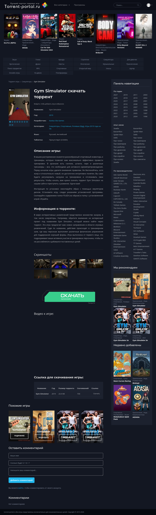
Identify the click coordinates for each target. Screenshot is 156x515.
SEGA (135, 234)
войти (20, 488)
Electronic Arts (139, 174)
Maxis (116, 217)
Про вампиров (120, 144)
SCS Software (138, 231)
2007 (135, 107)
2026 (116, 98)
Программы (79, 5)
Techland (137, 228)
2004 (135, 116)
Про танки (118, 141)
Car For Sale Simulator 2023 (47, 48)
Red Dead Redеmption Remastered (64, 43)
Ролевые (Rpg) (78, 126)
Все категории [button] (61, 5)
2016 (125, 104)
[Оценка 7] (25, 121)
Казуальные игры (139, 303)
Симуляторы (27, 40)
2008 (135, 104)
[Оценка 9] (10, 125)
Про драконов (120, 150)
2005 (135, 113)
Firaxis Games (139, 192)
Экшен (6, 40)
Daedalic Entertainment (139, 178)
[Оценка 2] (12, 121)
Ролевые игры (137, 381)
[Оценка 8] (27, 121)
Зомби (116, 128)
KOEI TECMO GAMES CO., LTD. (120, 182)
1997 (145, 113)
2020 (116, 116)
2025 (116, 101)
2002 (145, 98)
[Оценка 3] (15, 121)
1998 (145, 110)
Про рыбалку (119, 147)
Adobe (116, 186)
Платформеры (119, 415)
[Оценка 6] (22, 121)
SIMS (116, 138)
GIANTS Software (140, 258)
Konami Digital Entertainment (139, 196)
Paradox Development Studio (138, 206)
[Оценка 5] (20, 121)
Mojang (136, 189)
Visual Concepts (139, 221)
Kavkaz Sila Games (56, 120)
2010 (135, 98)
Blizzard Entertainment (119, 230)
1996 (145, 116)
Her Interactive (120, 241)
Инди (24, 45)
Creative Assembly (121, 256)
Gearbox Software (140, 255)
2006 (135, 110)
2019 (51, 115)
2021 (116, 113)
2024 (116, 104)
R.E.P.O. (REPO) (10, 43)
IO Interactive (138, 225)
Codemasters (119, 220)
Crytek (136, 212)
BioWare (117, 226)
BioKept (136, 383)
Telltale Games (120, 205)
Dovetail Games (139, 237)
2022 (116, 110)
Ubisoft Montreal (120, 178)
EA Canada (118, 202)
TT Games (137, 243)
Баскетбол (118, 131)
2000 (145, 104)
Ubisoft (116, 193)
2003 (145, 95)
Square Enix (118, 211)
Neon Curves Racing (122, 381)
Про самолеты (139, 159)
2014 (125, 110)
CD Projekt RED (139, 240)
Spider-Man (118, 134)
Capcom (117, 196)
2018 (125, 98)
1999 (145, 107)
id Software (118, 253)
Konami (136, 218)
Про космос (118, 159)
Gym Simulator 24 (121, 340)
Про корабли (119, 156)
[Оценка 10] (12, 125)
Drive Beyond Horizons (122, 46)
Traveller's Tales (139, 252)
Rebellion (137, 186)
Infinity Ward (138, 215)
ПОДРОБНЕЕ (19, 436)
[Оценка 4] (17, 121)
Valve (116, 250)
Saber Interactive (140, 201)
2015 (125, 107)
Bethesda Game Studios (120, 236)
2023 (116, 107)
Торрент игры (14, 81)
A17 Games (138, 249)
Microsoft (117, 214)
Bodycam (99, 53)
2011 (135, 95)
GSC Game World (121, 175)
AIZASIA (136, 417)
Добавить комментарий (21, 480)
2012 (125, 116)
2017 (125, 101)
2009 (135, 101)
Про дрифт (118, 153)
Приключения (28, 43)
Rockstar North (120, 189)
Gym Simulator (120, 306)
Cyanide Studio (139, 183)
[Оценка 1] (10, 121)
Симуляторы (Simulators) (46, 44)
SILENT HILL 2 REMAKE (141, 46)
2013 (125, 113)
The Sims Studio (120, 208)
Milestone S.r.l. (119, 223)
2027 (116, 95)
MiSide (25, 48)
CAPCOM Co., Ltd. (121, 199)
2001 (145, 101)
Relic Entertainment (141, 246)
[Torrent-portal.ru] (26, 5)
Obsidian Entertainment (119, 245)
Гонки (125, 43)
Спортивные (66, 126)
